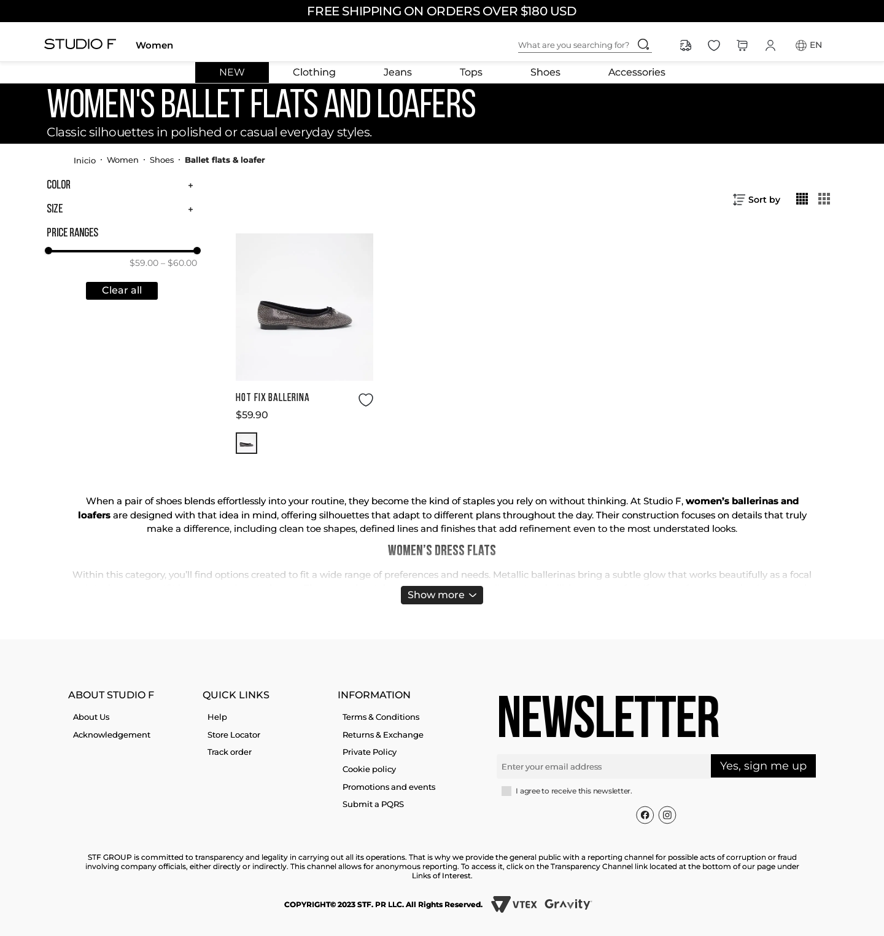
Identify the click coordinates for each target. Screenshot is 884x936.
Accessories (636, 72)
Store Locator (233, 734)
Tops (471, 72)
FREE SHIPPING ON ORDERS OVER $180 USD (441, 11)
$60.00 (179, 263)
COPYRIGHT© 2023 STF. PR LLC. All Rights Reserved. (383, 904)
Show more (436, 595)
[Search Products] (643, 44)
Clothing (314, 72)
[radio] (802, 198)
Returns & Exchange (383, 734)
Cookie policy (369, 769)
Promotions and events (389, 787)
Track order (229, 752)
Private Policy (370, 752)
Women (154, 45)
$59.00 (144, 263)
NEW (232, 72)
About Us (91, 717)
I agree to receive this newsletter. (574, 791)
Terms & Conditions (381, 717)
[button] (122, 185)
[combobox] (595, 45)
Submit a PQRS (373, 804)
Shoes (545, 72)
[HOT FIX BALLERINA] (304, 343)
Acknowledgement (111, 734)
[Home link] (84, 159)
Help (217, 717)
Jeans (398, 72)
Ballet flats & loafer (225, 160)
